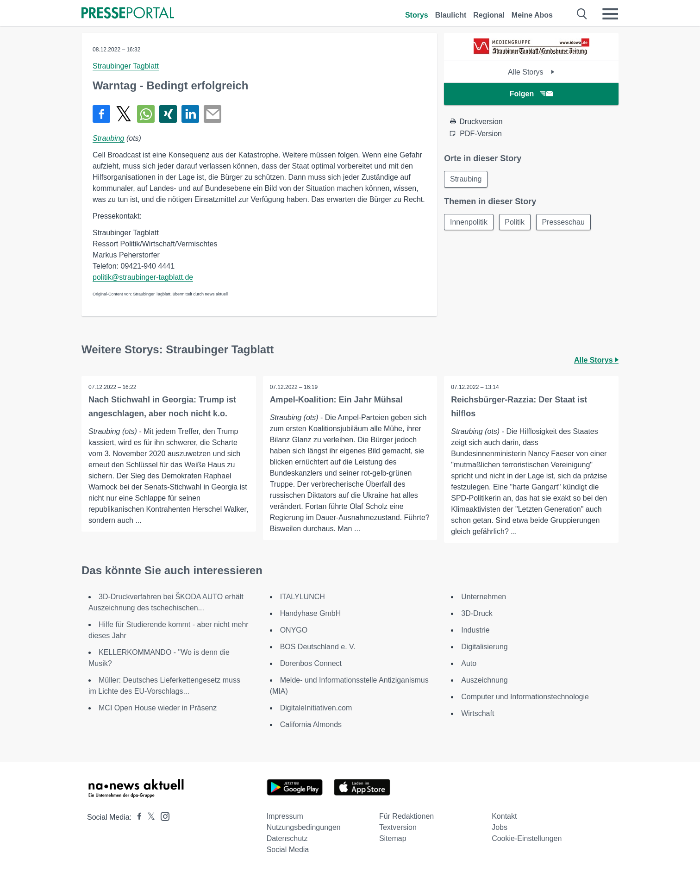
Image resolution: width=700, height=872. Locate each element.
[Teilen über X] (123, 114)
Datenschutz (287, 838)
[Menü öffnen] (610, 13)
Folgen (531, 94)
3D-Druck (477, 613)
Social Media (288, 849)
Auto (468, 663)
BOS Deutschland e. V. (318, 647)
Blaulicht (451, 15)
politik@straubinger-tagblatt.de (143, 277)
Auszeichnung (484, 680)
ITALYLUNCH (302, 597)
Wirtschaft (477, 713)
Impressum (285, 816)
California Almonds (311, 724)
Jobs (499, 827)
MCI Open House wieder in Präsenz (158, 708)
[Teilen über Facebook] (101, 114)
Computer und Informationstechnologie (525, 697)
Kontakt (504, 816)
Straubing (109, 138)
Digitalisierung (484, 647)
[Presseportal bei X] (148, 817)
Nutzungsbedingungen (304, 827)
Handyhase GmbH (310, 613)
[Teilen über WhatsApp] (146, 114)
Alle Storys (531, 72)
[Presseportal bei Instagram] (162, 816)
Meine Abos (532, 15)
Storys (416, 15)
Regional (489, 15)
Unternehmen (483, 597)
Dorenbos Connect (311, 663)
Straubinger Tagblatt (126, 66)
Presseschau (564, 222)
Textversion (398, 827)
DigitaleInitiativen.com (316, 708)
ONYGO (294, 630)
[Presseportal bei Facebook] (136, 817)
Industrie (475, 630)
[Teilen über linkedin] (190, 114)
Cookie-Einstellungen (527, 838)
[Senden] (212, 114)
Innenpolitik (469, 222)
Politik (515, 222)
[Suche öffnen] (582, 13)
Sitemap (392, 838)
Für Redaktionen (406, 816)
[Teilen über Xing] (168, 114)
